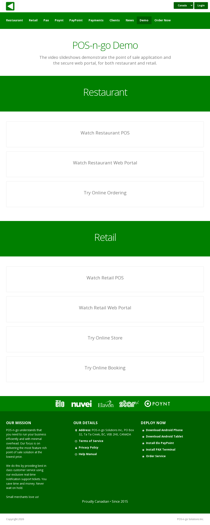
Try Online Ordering (105, 192)
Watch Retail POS (105, 277)
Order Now (162, 20)
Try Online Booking (105, 367)
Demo (144, 20)
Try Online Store (105, 338)
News (130, 20)
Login (201, 5)
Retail (33, 20)
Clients (115, 20)
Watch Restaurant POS (105, 133)
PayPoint (76, 20)
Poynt (59, 20)
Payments (96, 20)
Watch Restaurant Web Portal (105, 162)
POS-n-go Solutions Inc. (190, 519)
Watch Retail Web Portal (105, 307)
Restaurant (14, 20)
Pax (46, 20)
